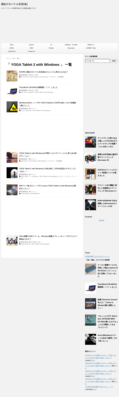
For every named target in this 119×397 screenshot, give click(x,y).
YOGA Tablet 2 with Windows (38, 77)
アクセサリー (53, 77)
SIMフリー (28, 176)
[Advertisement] (59, 27)
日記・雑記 (34, 75)
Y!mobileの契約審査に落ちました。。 (98, 387)
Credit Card (11, 51)
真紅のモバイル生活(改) (14, 4)
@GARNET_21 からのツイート (97, 256)
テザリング (69, 176)
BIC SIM (23, 92)
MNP (31, 48)
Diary (11, 45)
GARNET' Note (91, 48)
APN (22, 176)
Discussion (71, 48)
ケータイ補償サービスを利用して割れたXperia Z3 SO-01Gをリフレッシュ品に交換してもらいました (108, 270)
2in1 (22, 110)
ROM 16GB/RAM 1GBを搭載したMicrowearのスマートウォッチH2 (107, 203)
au (51, 45)
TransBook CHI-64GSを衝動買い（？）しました (38, 87)
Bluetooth (24, 161)
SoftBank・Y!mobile (71, 45)
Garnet (101, 220)
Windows (35, 176)
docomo (31, 45)
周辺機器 (61, 77)
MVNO (12, 48)
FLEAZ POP (25, 77)
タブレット (61, 176)
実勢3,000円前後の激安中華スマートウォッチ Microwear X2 (108, 157)
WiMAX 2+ (91, 45)
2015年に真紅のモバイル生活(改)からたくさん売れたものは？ (43, 72)
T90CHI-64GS (25, 244)
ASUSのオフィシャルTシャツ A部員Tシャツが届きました (108, 172)
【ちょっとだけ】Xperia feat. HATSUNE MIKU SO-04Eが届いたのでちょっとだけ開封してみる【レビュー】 (108, 321)
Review (51, 48)
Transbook (30, 92)
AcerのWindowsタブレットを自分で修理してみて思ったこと (107, 338)
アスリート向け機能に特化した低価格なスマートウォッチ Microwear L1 (107, 188)
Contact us (31, 51)
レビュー (34, 108)
